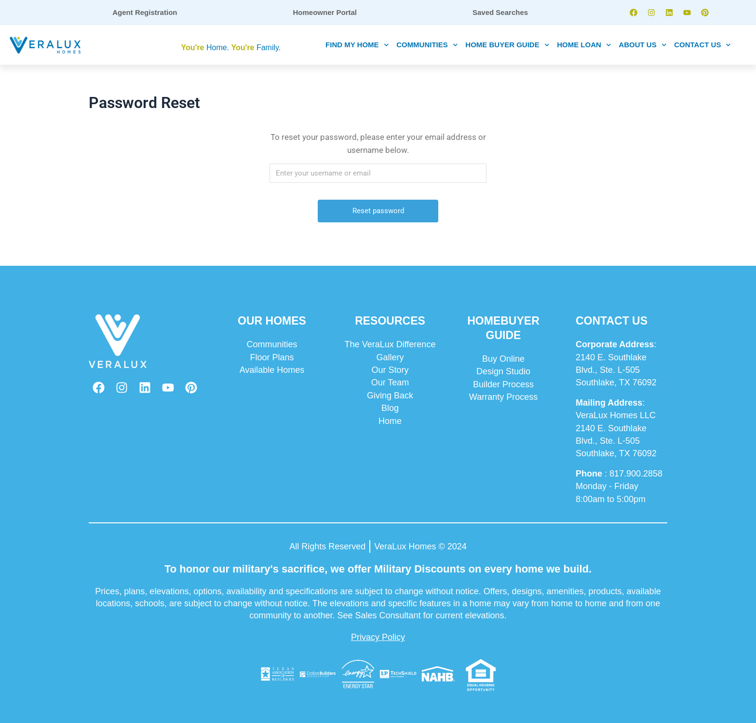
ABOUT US (642, 45)
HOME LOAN (584, 45)
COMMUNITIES (427, 45)
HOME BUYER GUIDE (507, 45)
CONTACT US (702, 45)
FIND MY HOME (357, 45)
